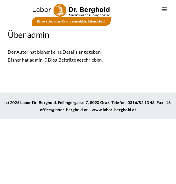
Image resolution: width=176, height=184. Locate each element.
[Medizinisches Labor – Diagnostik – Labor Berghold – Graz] (71, 6)
